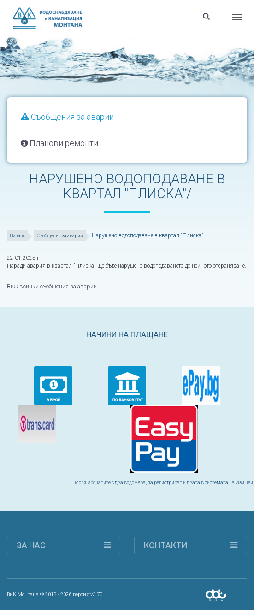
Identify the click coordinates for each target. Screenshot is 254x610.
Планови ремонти (59, 143)
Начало (17, 235)
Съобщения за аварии (67, 117)
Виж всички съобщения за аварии (51, 286)
